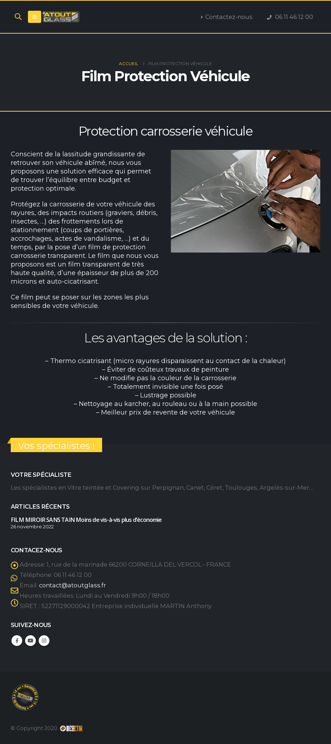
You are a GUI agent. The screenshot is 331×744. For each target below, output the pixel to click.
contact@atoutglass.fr (72, 585)
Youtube (30, 640)
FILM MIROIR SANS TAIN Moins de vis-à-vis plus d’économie (86, 520)
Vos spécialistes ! (56, 445)
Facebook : (16, 640)
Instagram (44, 640)
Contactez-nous (227, 16)
